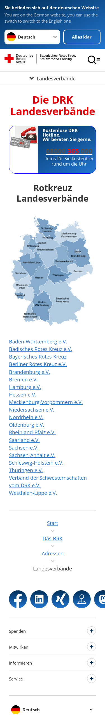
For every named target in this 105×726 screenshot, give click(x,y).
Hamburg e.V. (25, 387)
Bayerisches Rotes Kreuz (37, 356)
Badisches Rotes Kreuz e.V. (40, 349)
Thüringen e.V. (26, 470)
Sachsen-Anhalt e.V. (32, 455)
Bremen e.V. (23, 379)
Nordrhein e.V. (26, 417)
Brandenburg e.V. (29, 372)
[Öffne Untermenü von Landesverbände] (52, 78)
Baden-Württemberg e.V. (38, 341)
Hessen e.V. (22, 394)
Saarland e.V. (24, 440)
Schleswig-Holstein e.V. (36, 462)
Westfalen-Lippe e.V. (33, 492)
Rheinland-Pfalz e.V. (32, 432)
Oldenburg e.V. (26, 424)
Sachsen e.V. (24, 447)
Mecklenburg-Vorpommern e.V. (46, 402)
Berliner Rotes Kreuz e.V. (38, 364)
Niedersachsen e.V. (31, 409)
